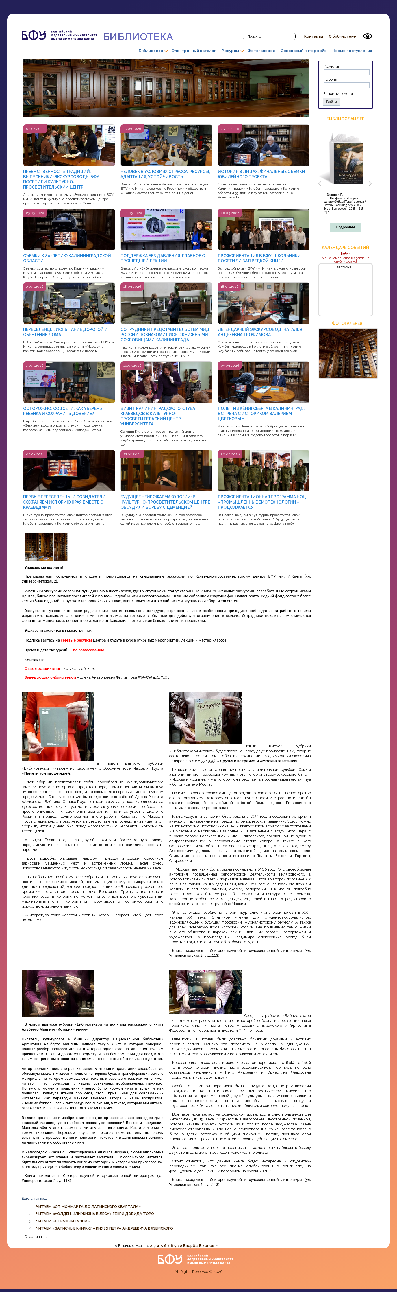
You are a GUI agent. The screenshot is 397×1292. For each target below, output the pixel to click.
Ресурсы (230, 51)
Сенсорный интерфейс (303, 51)
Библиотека (97, 36)
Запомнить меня (338, 93)
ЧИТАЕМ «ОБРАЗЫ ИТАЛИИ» (63, 1221)
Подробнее (345, 227)
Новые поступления (352, 51)
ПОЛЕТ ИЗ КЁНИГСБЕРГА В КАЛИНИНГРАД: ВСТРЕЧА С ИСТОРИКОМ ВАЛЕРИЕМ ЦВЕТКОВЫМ (261, 413)
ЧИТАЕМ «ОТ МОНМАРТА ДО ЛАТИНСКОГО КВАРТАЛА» (88, 1206)
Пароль (330, 79)
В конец (206, 1245)
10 (180, 1245)
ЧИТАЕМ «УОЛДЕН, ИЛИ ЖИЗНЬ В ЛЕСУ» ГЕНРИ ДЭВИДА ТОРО (95, 1214)
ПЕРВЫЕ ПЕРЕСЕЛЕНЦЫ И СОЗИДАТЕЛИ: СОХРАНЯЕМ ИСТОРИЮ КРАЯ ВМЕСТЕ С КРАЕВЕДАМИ (65, 502)
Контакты (313, 36)
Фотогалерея (261, 51)
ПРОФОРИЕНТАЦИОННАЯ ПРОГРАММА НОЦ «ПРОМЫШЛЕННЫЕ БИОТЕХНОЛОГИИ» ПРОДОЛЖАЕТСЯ (262, 502)
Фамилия (332, 66)
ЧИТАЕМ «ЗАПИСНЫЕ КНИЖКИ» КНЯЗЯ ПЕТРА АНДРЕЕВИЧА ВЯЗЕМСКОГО (104, 1228)
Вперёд (190, 1245)
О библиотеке (342, 36)
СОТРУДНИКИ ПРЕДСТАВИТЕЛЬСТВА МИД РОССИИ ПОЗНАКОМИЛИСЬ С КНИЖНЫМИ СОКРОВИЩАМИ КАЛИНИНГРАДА (164, 334)
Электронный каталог (194, 51)
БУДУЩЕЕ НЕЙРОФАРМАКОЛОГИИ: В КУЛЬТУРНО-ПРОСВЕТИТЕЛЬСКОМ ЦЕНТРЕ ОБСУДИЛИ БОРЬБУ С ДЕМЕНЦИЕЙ (165, 502)
